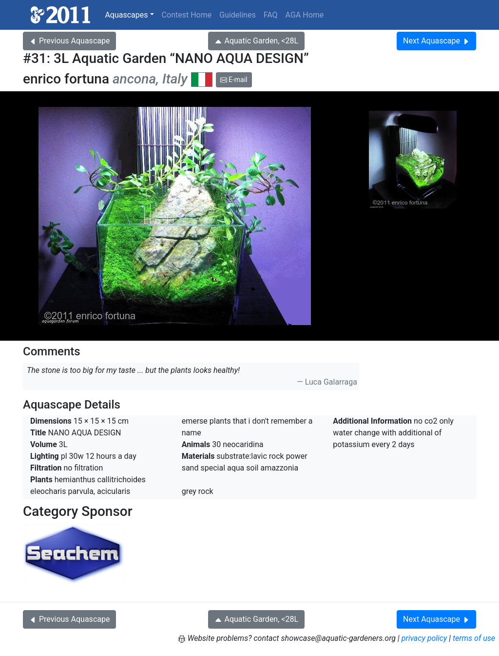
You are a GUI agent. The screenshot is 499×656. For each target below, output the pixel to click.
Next (436, 40)
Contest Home (187, 15)
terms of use (474, 638)
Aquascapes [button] (126, 15)
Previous (69, 40)
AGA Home (305, 15)
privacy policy (424, 638)
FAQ (271, 15)
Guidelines (237, 15)
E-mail (234, 79)
